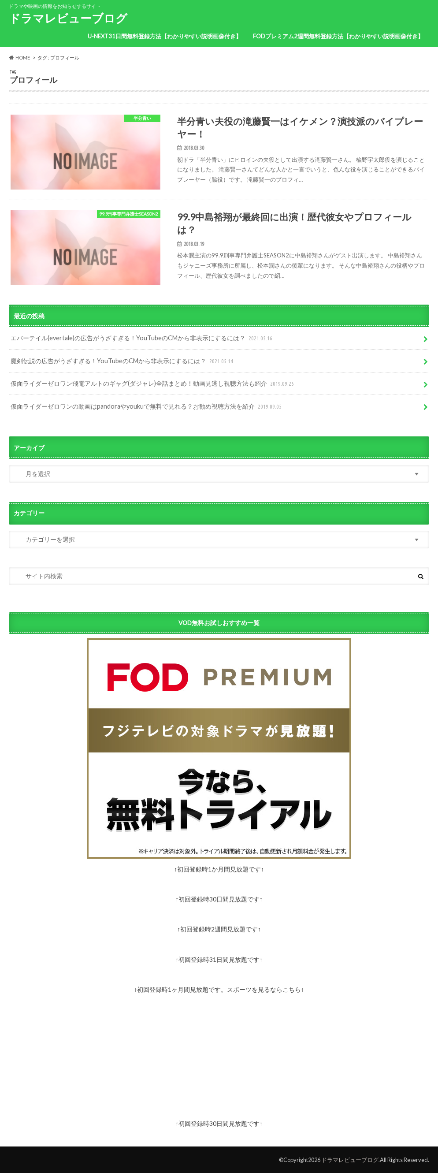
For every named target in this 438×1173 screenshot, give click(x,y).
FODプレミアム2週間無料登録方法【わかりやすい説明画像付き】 (338, 36)
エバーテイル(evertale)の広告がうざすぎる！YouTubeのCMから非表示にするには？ (142, 338)
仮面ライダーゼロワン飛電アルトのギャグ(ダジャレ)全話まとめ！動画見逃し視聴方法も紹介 (153, 384)
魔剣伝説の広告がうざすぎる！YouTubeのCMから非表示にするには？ (123, 361)
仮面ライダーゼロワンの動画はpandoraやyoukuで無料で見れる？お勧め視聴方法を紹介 (147, 406)
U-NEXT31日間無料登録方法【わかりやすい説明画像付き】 (164, 36)
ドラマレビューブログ (68, 18)
